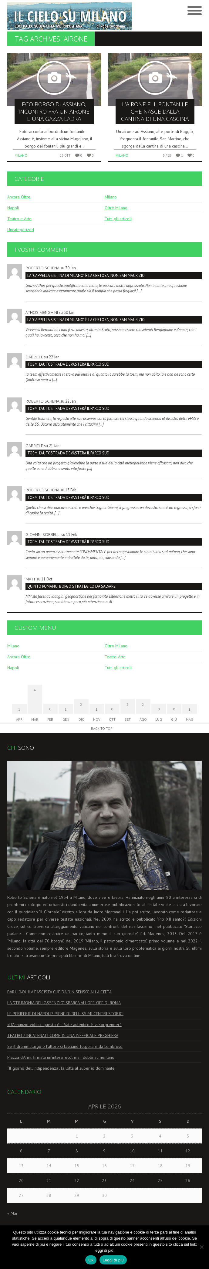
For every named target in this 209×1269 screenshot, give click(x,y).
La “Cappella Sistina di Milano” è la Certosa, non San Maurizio (86, 275)
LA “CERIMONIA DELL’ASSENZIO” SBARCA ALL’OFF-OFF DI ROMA (64, 1002)
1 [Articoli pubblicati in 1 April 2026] (77, 1136)
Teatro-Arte (115, 656)
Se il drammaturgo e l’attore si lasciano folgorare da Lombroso (65, 1046)
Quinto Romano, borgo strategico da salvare (71, 586)
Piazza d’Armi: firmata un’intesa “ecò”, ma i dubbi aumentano (60, 1057)
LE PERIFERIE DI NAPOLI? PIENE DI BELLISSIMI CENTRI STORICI (65, 1013)
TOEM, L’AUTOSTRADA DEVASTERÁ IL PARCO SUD (68, 364)
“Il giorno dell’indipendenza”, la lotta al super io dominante (61, 1068)
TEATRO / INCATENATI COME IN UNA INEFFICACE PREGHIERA (62, 1035)
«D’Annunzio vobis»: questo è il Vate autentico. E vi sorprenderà (64, 1024)
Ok (90, 1260)
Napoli (13, 208)
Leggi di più (113, 1260)
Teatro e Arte (19, 218)
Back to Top (102, 728)
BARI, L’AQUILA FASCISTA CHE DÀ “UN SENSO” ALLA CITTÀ (59, 992)
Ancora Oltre (18, 197)
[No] (201, 1247)
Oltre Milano (116, 208)
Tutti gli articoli (118, 218)
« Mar (12, 1213)
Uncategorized (20, 229)
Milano (21, 155)
